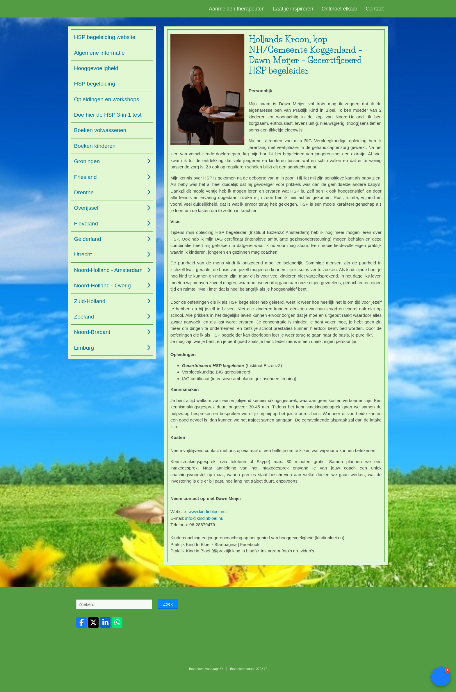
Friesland (85, 177)
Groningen (87, 161)
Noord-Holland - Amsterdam (108, 270)
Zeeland (84, 317)
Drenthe (84, 192)
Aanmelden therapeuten (237, 9)
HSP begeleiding (94, 84)
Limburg (84, 348)
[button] (441, 677)
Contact (375, 9)
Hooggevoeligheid (96, 68)
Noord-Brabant (92, 332)
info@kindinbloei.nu (204, 518)
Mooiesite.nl (239, 682)
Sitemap (214, 682)
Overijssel (86, 208)
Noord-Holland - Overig (102, 285)
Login (225, 682)
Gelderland (87, 239)
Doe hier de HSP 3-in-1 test (108, 115)
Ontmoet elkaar (339, 9)
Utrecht (83, 254)
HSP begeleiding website (105, 37)
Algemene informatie (99, 53)
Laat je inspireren (293, 9)
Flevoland (86, 223)
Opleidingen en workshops (106, 99)
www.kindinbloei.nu (207, 511)
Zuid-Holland (90, 301)
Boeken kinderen (95, 146)
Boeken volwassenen (100, 130)
